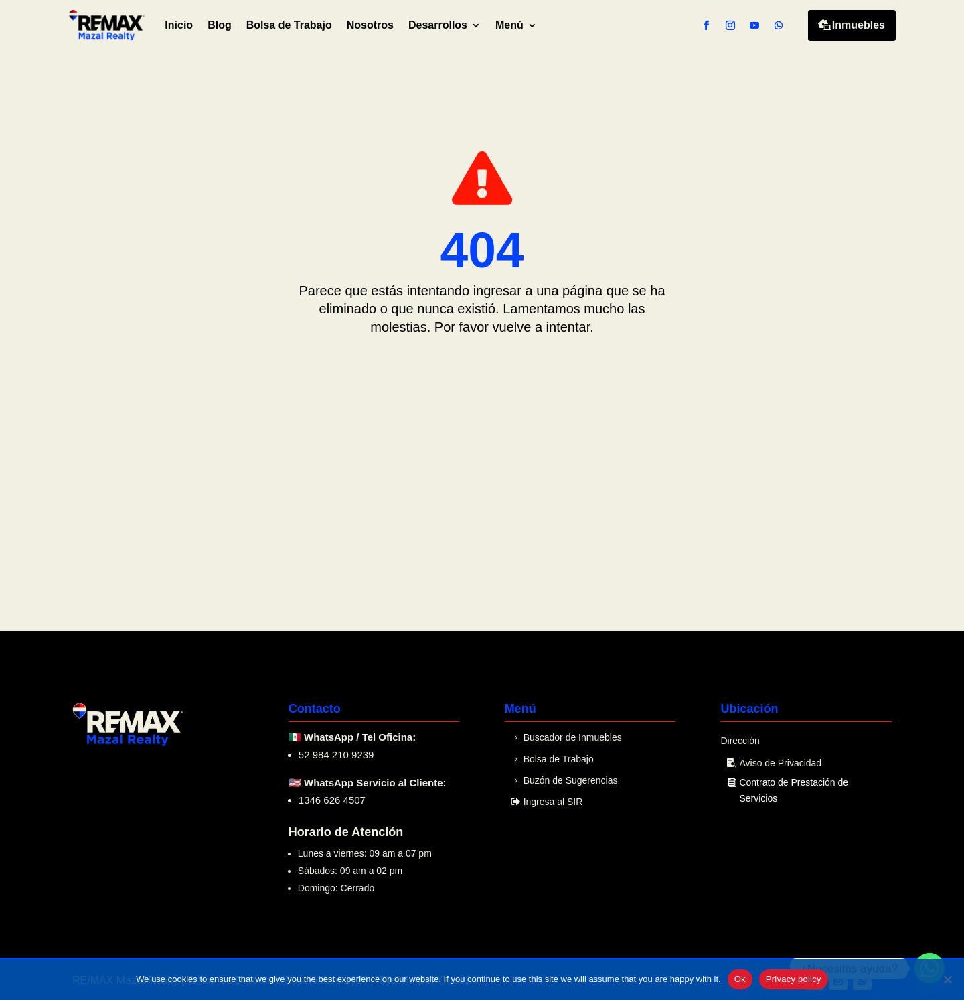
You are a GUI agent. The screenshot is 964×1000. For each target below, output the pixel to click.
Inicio (179, 25)
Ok (740, 979)
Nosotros (370, 25)
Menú (509, 25)
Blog (220, 25)
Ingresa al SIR (553, 801)
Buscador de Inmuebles (573, 737)
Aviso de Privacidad (780, 763)
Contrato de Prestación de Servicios (793, 790)
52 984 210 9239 (336, 754)
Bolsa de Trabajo (289, 25)
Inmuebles (858, 25)
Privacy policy (793, 979)
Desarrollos (437, 25)
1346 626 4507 (332, 800)
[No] (947, 979)
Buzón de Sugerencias (571, 780)
